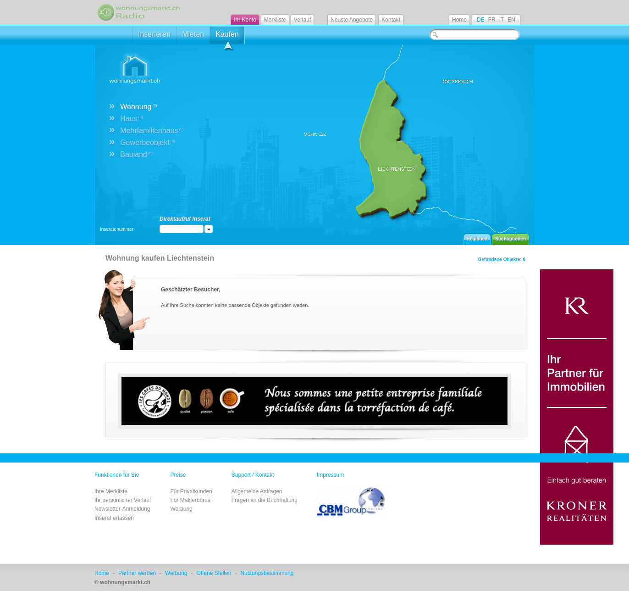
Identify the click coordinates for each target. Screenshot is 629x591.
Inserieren (154, 34)
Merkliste (275, 20)
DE (481, 20)
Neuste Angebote (352, 20)
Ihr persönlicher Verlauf (122, 500)
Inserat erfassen (114, 518)
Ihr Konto (245, 20)
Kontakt (390, 20)
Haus (131, 119)
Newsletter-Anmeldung (122, 509)
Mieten (193, 34)
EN (511, 20)
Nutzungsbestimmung (266, 573)
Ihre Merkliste (110, 491)
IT (501, 20)
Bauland (136, 154)
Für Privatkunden (191, 491)
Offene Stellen (214, 573)
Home (459, 20)
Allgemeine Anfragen (257, 491)
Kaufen (227, 37)
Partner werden (137, 573)
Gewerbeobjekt (147, 142)
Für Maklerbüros (190, 500)
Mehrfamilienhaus (151, 130)
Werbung (181, 509)
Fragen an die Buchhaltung (265, 500)
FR (492, 20)
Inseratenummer (116, 229)
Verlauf (302, 20)
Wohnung (138, 107)
